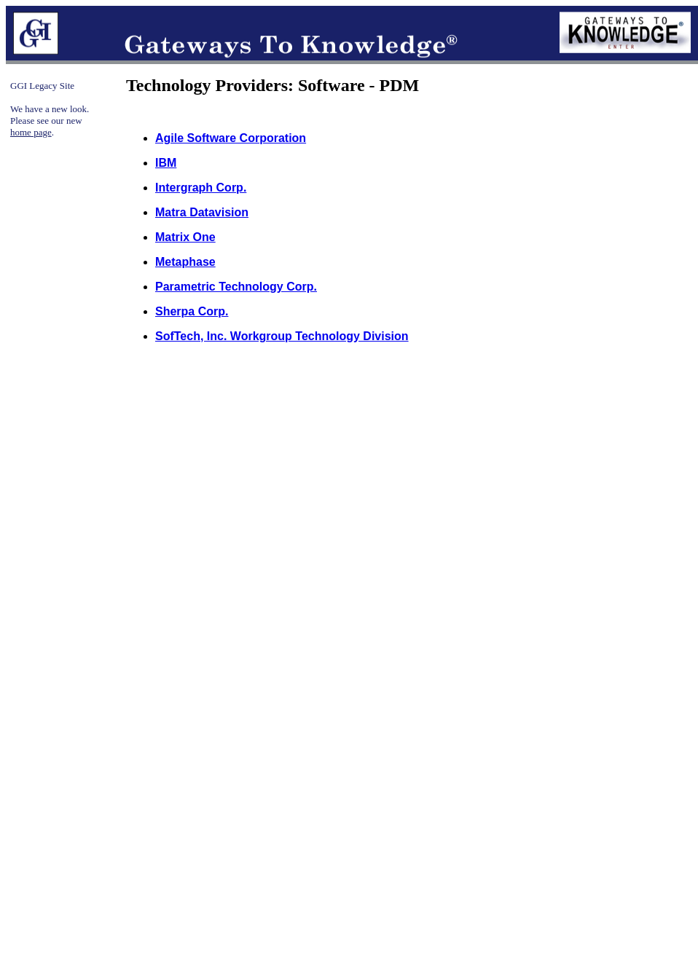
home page (31, 132)
